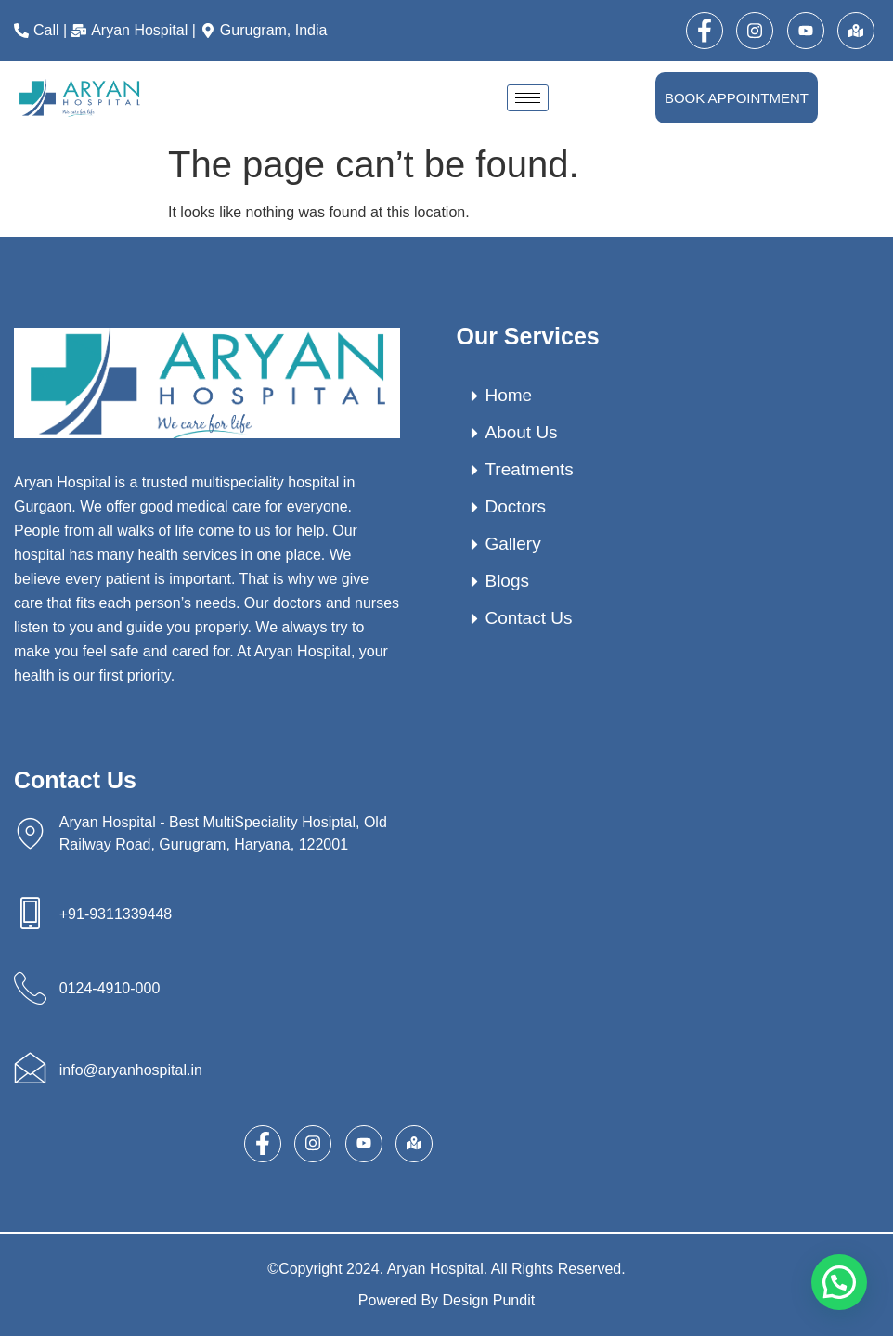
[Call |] (42, 30)
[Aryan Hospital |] (136, 30)
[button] (839, 1282)
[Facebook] (704, 30)
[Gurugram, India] (266, 30)
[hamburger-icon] (528, 97)
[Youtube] (805, 30)
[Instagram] (754, 30)
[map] (855, 30)
